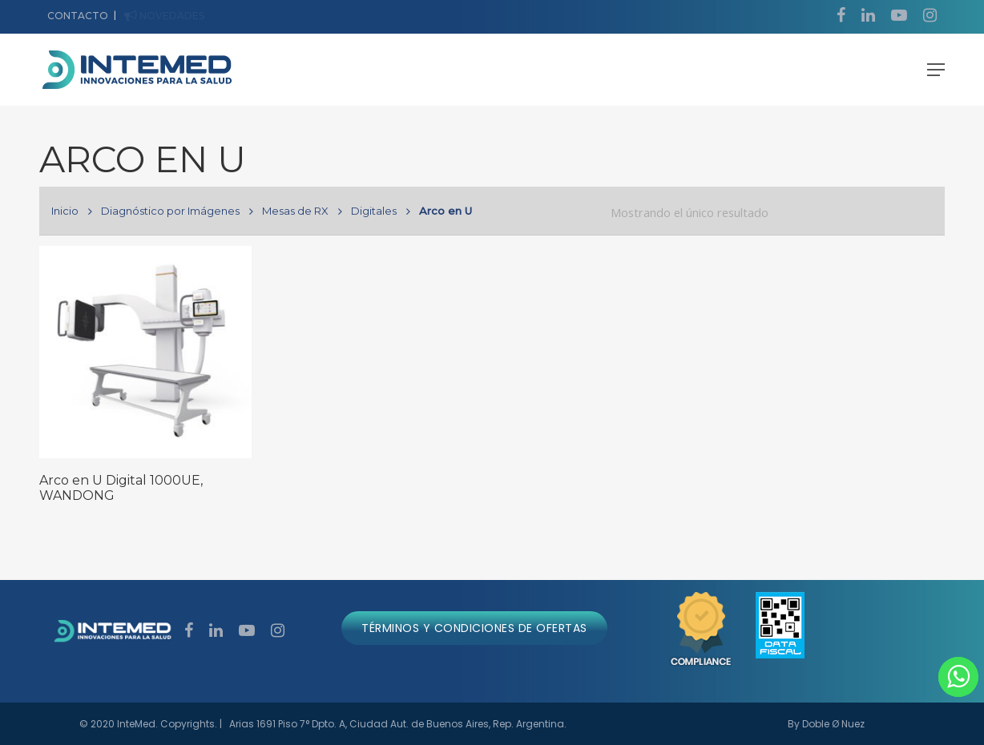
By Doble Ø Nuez (826, 724)
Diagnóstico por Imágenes (170, 210)
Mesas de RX (295, 210)
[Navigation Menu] (936, 70)
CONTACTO (77, 16)
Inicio (65, 210)
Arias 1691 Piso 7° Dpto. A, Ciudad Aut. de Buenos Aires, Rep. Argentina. (398, 724)
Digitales (374, 210)
